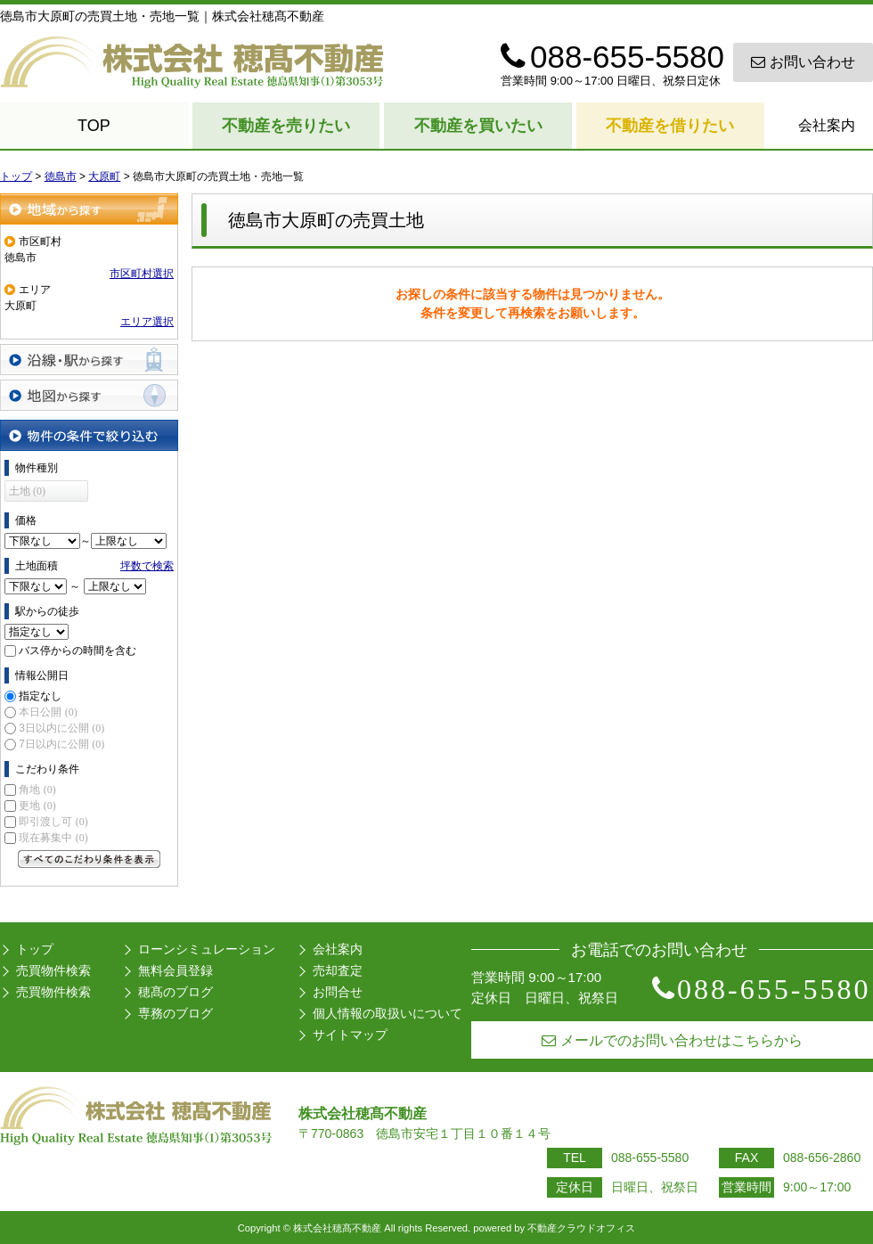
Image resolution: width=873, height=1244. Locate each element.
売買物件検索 (53, 970)
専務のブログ (175, 1013)
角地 (37, 789)
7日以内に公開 (61, 744)
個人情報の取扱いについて (387, 1013)
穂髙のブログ (175, 992)
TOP (94, 126)
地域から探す (89, 209)
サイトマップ (350, 1034)
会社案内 (826, 125)
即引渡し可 (53, 821)
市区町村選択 (142, 273)
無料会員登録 (175, 970)
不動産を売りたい (286, 126)
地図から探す (89, 395)
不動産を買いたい (478, 126)
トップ (34, 949)
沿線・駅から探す (89, 359)
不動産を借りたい (670, 126)
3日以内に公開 (61, 728)
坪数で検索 (147, 566)
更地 (37, 805)
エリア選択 (147, 321)
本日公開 (48, 712)
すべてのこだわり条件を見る (89, 859)
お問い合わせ (803, 62)
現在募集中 (53, 837)
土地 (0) (27, 491)
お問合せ (338, 992)
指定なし (40, 696)
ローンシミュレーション (206, 949)
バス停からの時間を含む (77, 650)
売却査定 (338, 970)
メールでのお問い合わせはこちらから (672, 1040)
